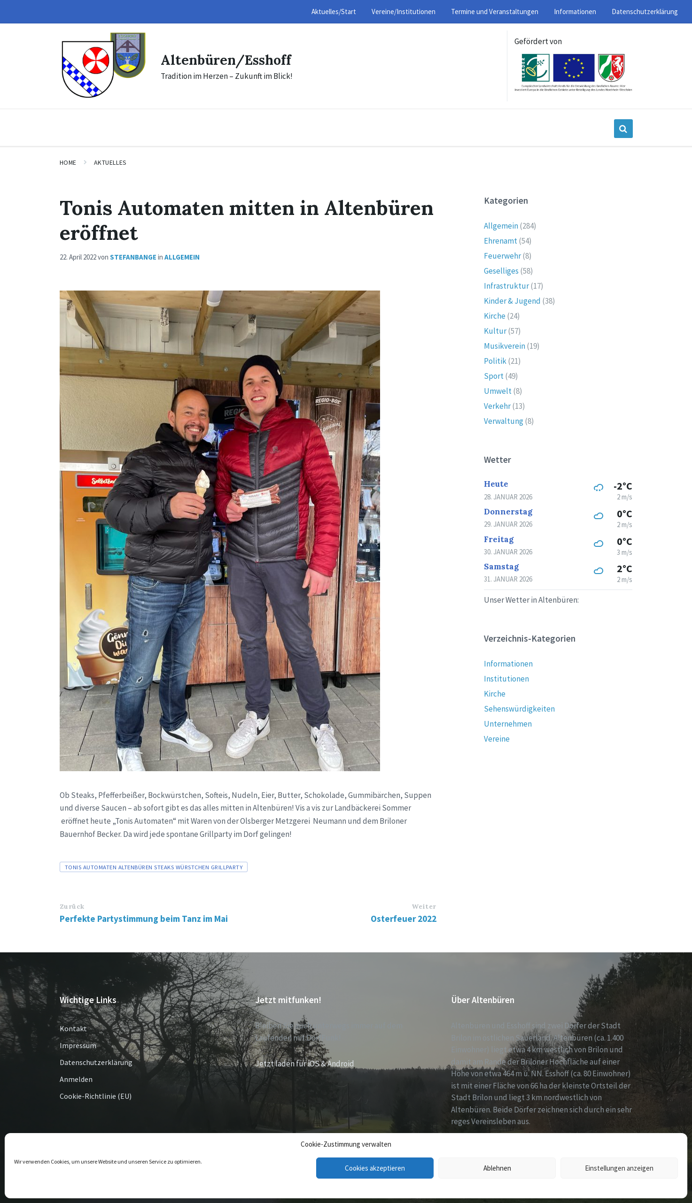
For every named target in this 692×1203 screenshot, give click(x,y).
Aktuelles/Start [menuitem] (333, 11)
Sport (494, 376)
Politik (495, 361)
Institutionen (506, 679)
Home (68, 162)
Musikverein (504, 346)
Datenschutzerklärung (96, 1062)
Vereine (497, 739)
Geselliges (501, 271)
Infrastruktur (506, 286)
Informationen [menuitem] (575, 11)
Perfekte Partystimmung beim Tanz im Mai (144, 918)
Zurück (72, 906)
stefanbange (133, 257)
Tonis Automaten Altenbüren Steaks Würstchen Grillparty (154, 867)
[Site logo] (103, 97)
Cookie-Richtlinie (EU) (96, 1096)
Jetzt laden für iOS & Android (304, 1063)
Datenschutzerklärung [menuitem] (645, 11)
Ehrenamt (500, 241)
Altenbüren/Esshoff (229, 60)
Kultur (495, 331)
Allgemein (182, 257)
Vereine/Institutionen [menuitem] (403, 11)
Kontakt (73, 1028)
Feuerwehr (502, 256)
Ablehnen (497, 1168)
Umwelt (498, 391)
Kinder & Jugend (512, 301)
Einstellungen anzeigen (619, 1168)
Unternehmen (508, 724)
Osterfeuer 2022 (403, 918)
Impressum (78, 1045)
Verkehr (497, 406)
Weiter (424, 906)
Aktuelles (110, 162)
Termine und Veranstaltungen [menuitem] (494, 11)
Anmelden (76, 1079)
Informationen (508, 664)
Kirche (494, 316)
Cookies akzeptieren (375, 1168)
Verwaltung (503, 421)
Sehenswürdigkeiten (519, 709)
